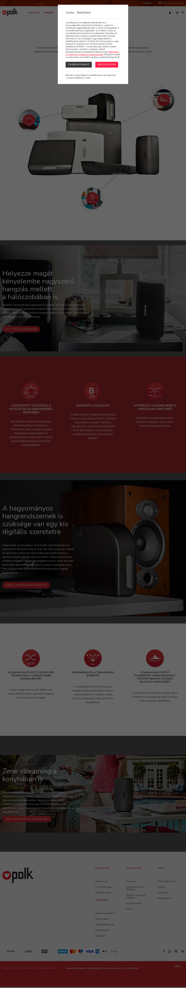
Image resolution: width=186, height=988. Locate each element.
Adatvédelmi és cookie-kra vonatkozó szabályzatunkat (92, 53)
